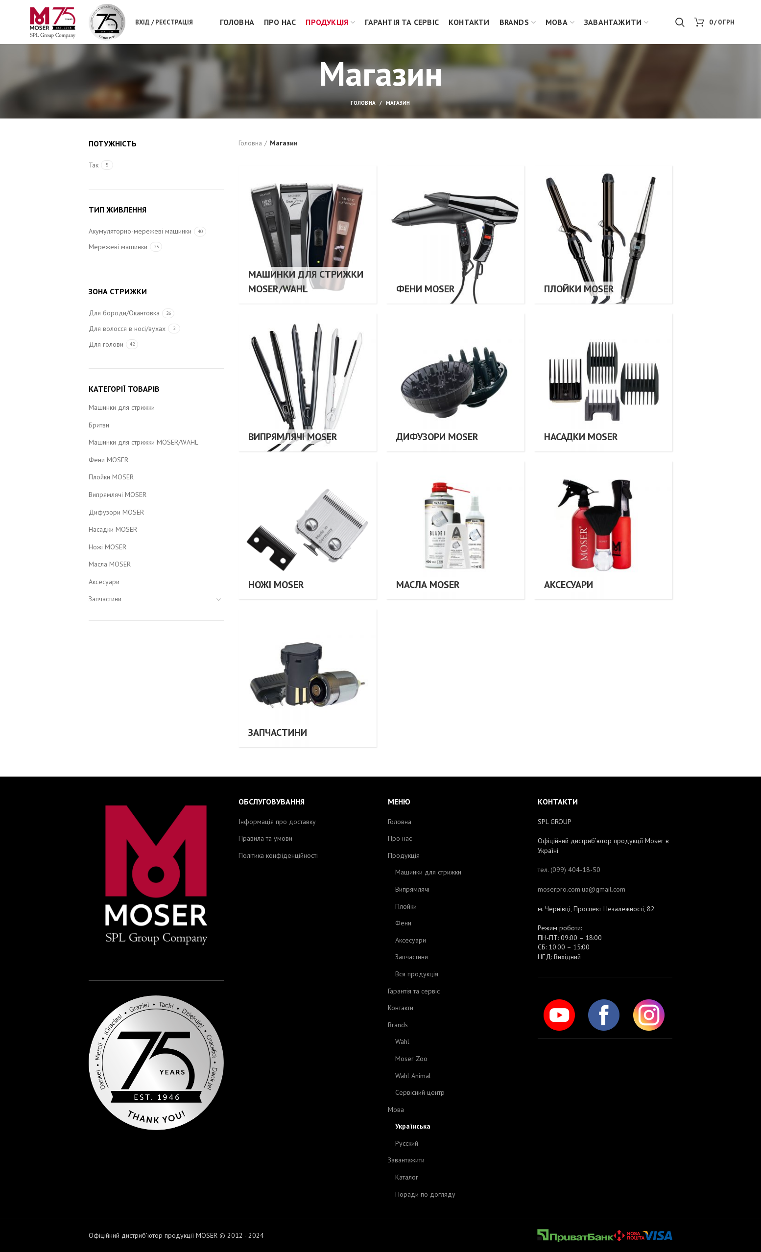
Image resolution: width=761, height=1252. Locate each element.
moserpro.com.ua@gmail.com (581, 889)
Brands (398, 1024)
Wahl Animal (413, 1075)
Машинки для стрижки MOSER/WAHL (143, 442)
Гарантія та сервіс (414, 991)
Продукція (404, 855)
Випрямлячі (412, 889)
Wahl (402, 1041)
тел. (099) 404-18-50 (569, 869)
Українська (412, 1126)
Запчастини (105, 598)
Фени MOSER (108, 459)
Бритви (99, 425)
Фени (403, 923)
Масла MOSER (110, 564)
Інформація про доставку (277, 821)
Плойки (406, 906)
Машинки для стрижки (122, 407)
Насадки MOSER (113, 529)
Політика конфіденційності (278, 855)
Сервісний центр (420, 1092)
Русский (406, 1143)
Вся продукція (416, 973)
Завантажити (406, 1160)
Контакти (400, 1007)
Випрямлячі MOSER (117, 494)
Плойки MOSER (111, 476)
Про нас (400, 838)
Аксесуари (104, 581)
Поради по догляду (425, 1194)
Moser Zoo (411, 1058)
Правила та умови (265, 838)
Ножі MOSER (107, 547)
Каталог (406, 1177)
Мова (396, 1109)
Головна (363, 102)
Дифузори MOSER (116, 512)
